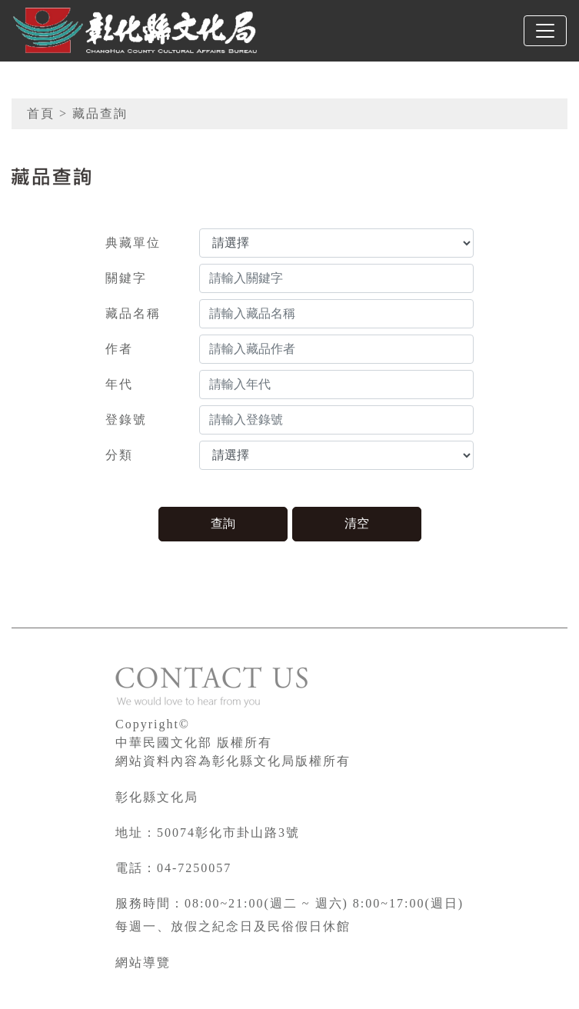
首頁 (41, 113)
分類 (119, 454)
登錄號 (126, 419)
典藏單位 (133, 242)
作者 (119, 348)
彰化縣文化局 (156, 797)
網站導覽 (143, 962)
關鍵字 (126, 278)
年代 (119, 384)
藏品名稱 (133, 313)
